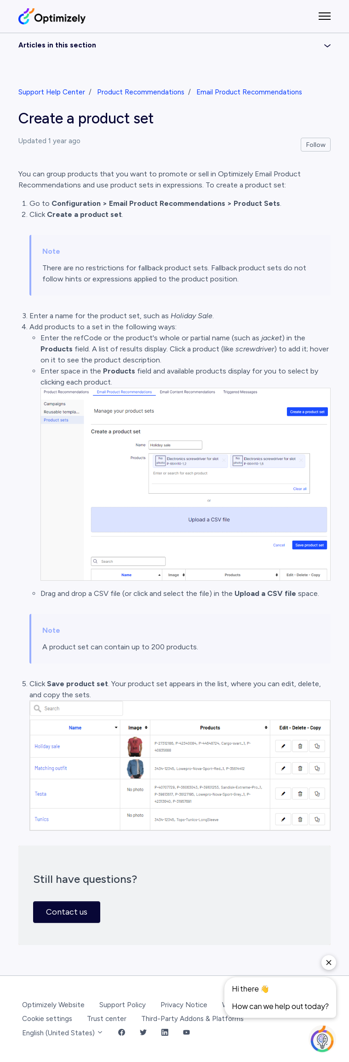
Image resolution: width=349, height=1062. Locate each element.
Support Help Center (51, 92)
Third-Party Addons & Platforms (192, 1019)
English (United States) (62, 1033)
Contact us (66, 912)
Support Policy (122, 1005)
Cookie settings (47, 1019)
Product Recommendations (140, 92)
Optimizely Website (53, 1005)
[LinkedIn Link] (165, 1033)
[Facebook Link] (121, 1033)
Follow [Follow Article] (316, 145)
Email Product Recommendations (249, 92)
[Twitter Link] (143, 1033)
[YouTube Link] (186, 1033)
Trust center (106, 1019)
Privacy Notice (183, 1005)
